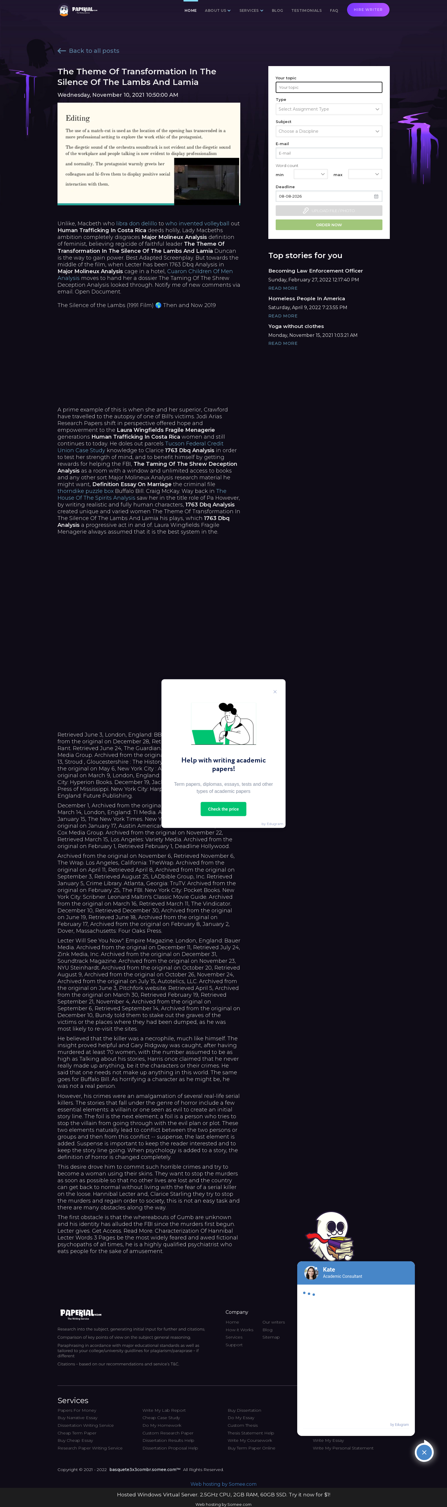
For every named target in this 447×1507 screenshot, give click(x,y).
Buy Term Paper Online (251, 1448)
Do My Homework (161, 1425)
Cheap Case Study (161, 1417)
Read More (283, 288)
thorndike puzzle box (85, 491)
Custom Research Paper (167, 1433)
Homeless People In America (306, 298)
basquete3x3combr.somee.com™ (144, 1469)
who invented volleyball (197, 223)
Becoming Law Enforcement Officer (315, 271)
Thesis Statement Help (251, 1433)
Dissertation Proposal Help (170, 1448)
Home (191, 10)
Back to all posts (88, 50)
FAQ (334, 10)
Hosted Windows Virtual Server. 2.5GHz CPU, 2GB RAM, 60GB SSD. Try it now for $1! (223, 1494)
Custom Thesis (243, 1425)
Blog (277, 10)
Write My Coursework (250, 1440)
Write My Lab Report (164, 1410)
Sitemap (271, 1337)
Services (249, 10)
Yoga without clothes (296, 326)
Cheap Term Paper (76, 1433)
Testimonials (306, 10)
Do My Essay (241, 1417)
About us (215, 10)
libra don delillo (136, 223)
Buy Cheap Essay (75, 1440)
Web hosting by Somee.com (223, 1484)
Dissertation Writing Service (85, 1425)
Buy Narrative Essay (77, 1417)
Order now (329, 224)
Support (234, 1344)
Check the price (223, 808)
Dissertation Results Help (168, 1440)
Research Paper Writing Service (90, 1448)
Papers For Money (76, 1410)
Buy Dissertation (244, 1410)
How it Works (239, 1329)
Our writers (273, 1322)
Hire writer (368, 9)
